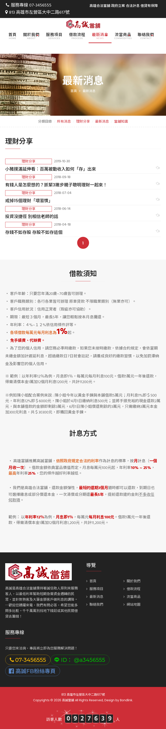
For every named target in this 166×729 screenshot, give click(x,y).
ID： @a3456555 (79, 659)
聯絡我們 (94, 604)
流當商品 (131, 596)
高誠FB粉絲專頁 (32, 670)
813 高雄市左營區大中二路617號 (37, 12)
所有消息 (64, 121)
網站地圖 (131, 604)
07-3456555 (40, 5)
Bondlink (126, 700)
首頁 (12, 34)
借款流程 (77, 34)
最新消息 (102, 121)
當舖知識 (121, 121)
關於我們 (131, 581)
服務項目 (54, 34)
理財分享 (83, 121)
